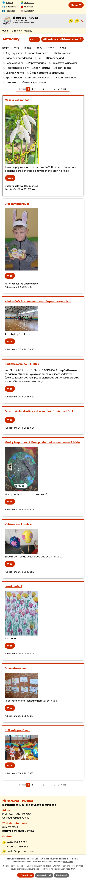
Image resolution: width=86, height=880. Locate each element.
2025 (51, 48)
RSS (34, 39)
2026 (63, 48)
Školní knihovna (15, 72)
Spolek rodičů (14, 77)
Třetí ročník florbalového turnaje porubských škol (38, 301)
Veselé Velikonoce (17, 100)
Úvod (5, 30)
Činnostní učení (15, 668)
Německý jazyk (55, 58)
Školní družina (42, 67)
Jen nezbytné (44, 875)
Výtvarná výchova (66, 77)
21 (43, 89)
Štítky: (5, 48)
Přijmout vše (26, 875)
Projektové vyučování (64, 62)
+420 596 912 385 (17, 842)
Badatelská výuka (38, 53)
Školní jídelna (63, 67)
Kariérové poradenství (19, 58)
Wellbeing (11, 82)
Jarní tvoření (13, 586)
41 (51, 89)
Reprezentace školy (17, 67)
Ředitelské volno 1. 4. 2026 (22, 364)
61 (59, 89)
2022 (16, 48)
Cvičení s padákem (17, 730)
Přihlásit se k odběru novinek (62, 39)
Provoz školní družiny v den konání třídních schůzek (39, 411)
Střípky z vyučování (39, 77)
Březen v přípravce (17, 204)
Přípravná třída (37, 62)
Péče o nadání (14, 62)
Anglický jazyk (14, 53)
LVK (39, 58)
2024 (40, 48)
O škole (16, 30)
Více (10, 178)
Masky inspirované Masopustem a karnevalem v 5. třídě (42, 442)
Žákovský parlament (35, 82)
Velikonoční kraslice (18, 524)
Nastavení (61, 875)
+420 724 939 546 (17, 846)
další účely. (68, 861)
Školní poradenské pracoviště (47, 72)
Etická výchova (62, 53)
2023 (28, 48)
